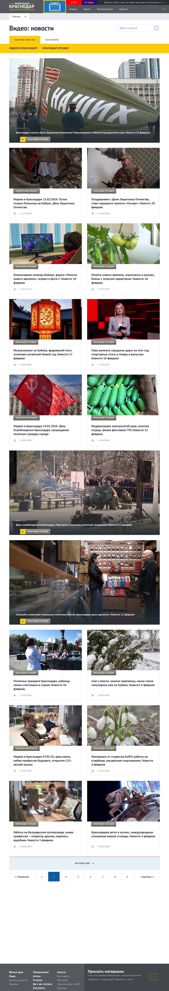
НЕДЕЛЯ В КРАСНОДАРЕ (23, 48)
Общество (66, 981)
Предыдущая (22, 876)
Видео (87, 9)
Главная (73, 9)
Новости (123, 9)
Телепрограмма (105, 9)
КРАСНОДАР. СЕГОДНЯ (55, 48)
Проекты (17, 986)
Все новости (67, 977)
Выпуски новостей (22, 981)
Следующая (147, 876)
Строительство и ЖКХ (72, 986)
